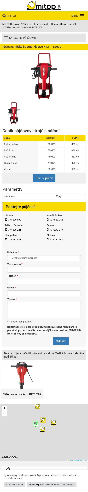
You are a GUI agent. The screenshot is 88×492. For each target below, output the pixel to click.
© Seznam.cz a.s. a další (80, 460)
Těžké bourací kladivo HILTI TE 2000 (22, 394)
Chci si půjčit (44, 178)
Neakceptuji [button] (69, 484)
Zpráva (12, 299)
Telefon (12, 275)
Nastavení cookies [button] (14, 484)
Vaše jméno (15, 264)
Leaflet (70, 460)
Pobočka (13, 252)
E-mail (11, 287)
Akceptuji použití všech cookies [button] (44, 484)
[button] (53, 423)
